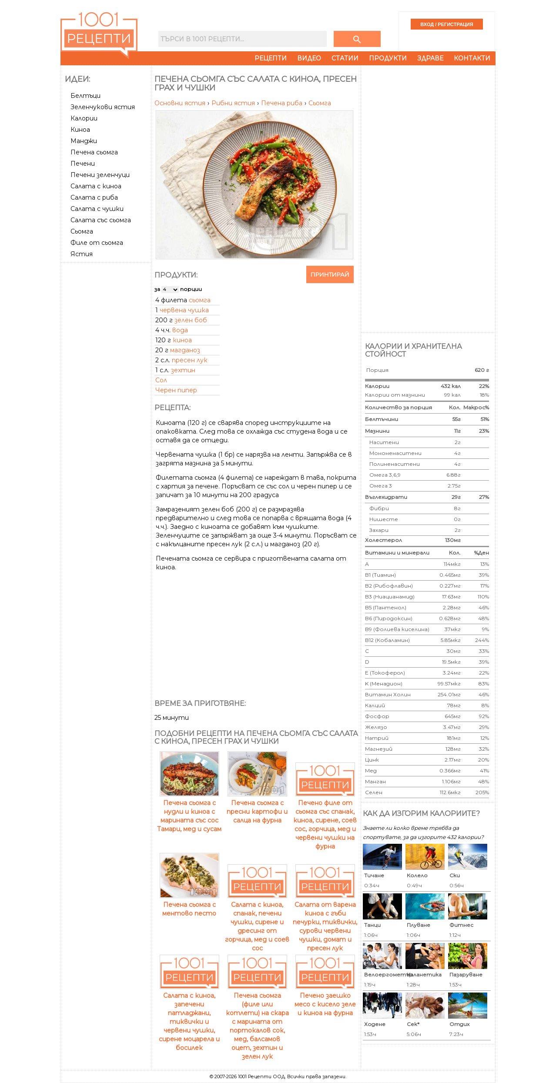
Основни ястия (180, 103)
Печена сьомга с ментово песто (189, 904)
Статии (345, 58)
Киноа (80, 130)
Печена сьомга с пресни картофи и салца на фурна (257, 807)
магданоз (185, 350)
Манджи (83, 141)
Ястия (81, 254)
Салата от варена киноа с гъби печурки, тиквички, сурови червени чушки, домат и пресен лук (325, 922)
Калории (83, 118)
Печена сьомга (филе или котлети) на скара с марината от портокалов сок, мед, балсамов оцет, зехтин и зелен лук (257, 1021)
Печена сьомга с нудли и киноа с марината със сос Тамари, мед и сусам (189, 811)
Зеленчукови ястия (102, 107)
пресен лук (190, 360)
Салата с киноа (95, 186)
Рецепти (271, 58)
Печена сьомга (94, 152)
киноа (182, 340)
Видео (309, 58)
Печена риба (282, 103)
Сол (161, 380)
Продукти (388, 58)
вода (180, 330)
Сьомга (81, 231)
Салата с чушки (97, 209)
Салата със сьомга (100, 220)
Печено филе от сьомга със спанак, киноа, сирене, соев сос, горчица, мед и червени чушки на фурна (325, 820)
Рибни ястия (234, 103)
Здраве (430, 58)
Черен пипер (176, 390)
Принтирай (330, 274)
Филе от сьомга (96, 243)
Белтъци (85, 96)
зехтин (183, 370)
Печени (82, 163)
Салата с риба (94, 197)
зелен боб (190, 320)
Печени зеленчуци (100, 175)
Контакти (472, 58)
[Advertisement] (107, 396)
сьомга (200, 300)
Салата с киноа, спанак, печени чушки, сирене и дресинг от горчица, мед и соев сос (257, 922)
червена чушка (184, 310)
